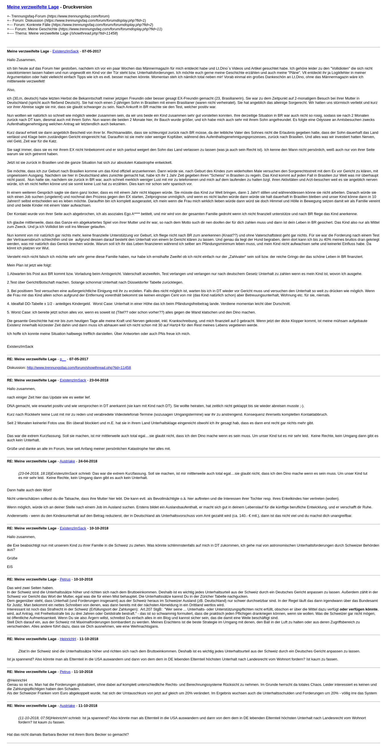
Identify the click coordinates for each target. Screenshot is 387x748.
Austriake (67, 461)
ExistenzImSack (65, 51)
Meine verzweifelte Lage (33, 7)
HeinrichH (68, 639)
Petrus (65, 579)
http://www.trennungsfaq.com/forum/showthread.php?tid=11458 (79, 367)
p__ (63, 359)
